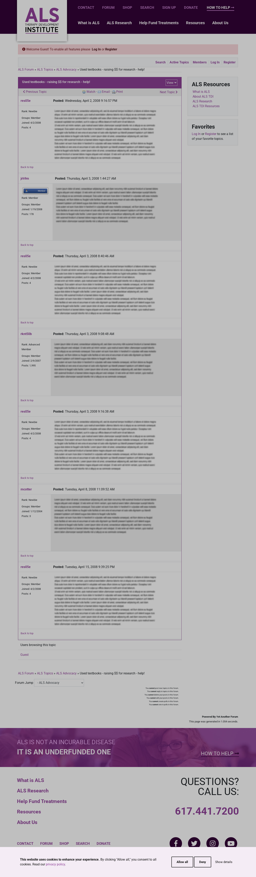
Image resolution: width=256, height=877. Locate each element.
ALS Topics (45, 69)
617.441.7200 (207, 811)
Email (106, 92)
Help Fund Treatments (159, 22)
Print (119, 92)
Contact (86, 7)
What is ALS (88, 22)
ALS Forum (26, 69)
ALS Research (119, 22)
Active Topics (179, 62)
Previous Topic (35, 92)
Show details (223, 862)
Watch (90, 92)
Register (111, 49)
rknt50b (26, 334)
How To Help (220, 7)
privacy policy (55, 864)
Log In (96, 49)
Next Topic (169, 92)
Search (147, 7)
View (170, 83)
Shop (127, 7)
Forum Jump (24, 683)
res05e (26, 101)
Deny (202, 862)
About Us (220, 22)
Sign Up (169, 7)
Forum (108, 7)
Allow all (182, 862)
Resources (195, 22)
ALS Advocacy (66, 69)
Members (200, 62)
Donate (191, 7)
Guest (24, 655)
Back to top (27, 167)
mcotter (26, 489)
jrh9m (25, 178)
